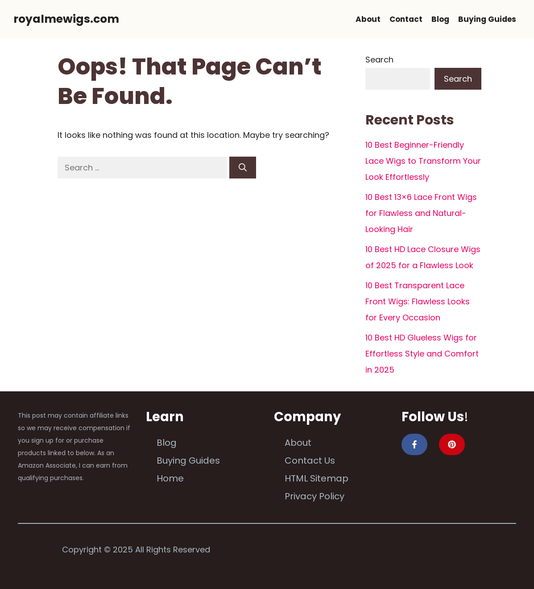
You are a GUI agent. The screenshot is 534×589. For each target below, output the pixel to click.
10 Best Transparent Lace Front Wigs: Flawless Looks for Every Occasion (417, 301)
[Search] (242, 167)
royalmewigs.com (66, 19)
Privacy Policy (314, 496)
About (368, 19)
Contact (405, 19)
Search (379, 59)
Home (170, 478)
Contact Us (310, 460)
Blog (440, 19)
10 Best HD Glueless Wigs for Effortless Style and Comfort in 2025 (422, 353)
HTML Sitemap (316, 478)
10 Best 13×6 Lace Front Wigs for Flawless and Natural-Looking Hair (421, 213)
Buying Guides (487, 19)
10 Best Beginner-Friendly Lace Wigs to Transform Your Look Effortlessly (423, 161)
